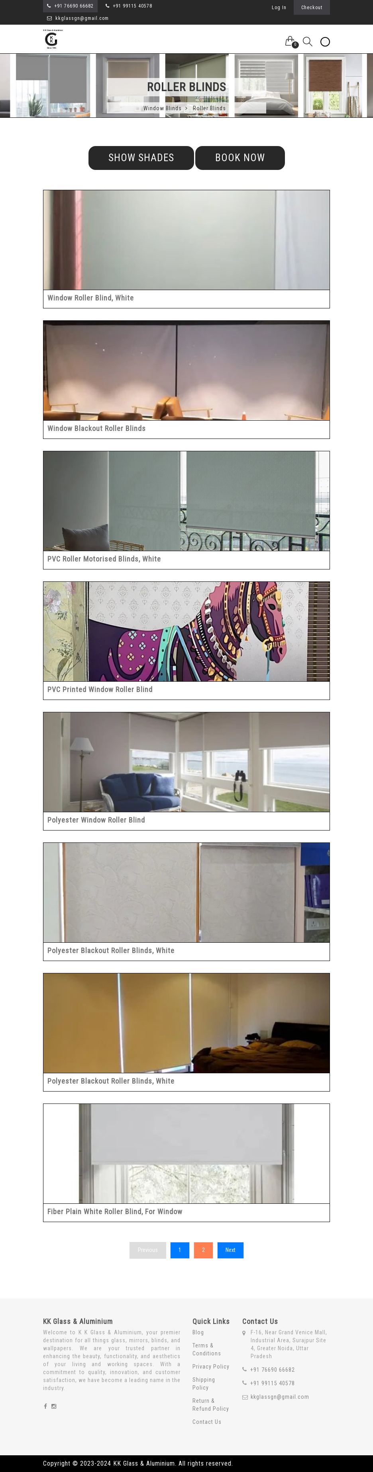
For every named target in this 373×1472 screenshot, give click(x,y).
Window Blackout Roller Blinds (96, 428)
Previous (148, 1249)
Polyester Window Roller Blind (96, 819)
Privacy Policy (211, 1366)
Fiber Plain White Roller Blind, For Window (115, 1211)
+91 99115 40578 (132, 6)
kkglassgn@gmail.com (78, 18)
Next (231, 1249)
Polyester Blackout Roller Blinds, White (111, 950)
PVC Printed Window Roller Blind (100, 689)
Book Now (240, 157)
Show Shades (141, 157)
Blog (198, 1332)
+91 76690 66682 (74, 6)
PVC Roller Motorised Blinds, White (104, 558)
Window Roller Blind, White (90, 297)
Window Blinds (165, 107)
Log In (278, 7)
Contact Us (207, 1421)
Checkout (311, 7)
